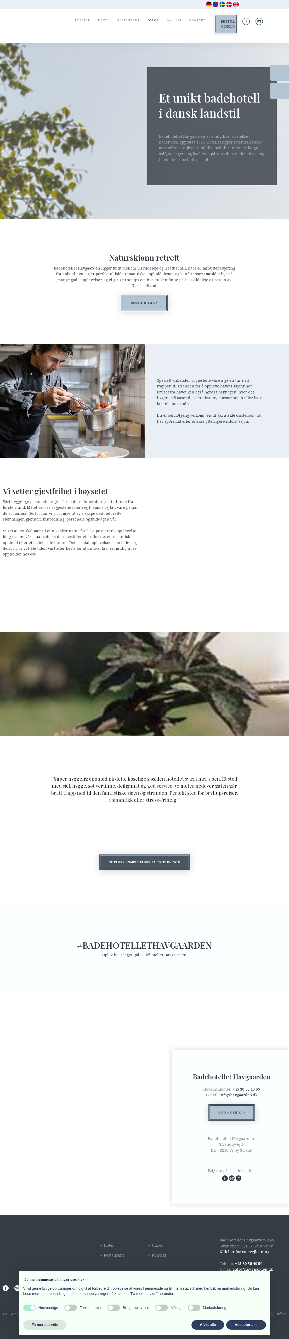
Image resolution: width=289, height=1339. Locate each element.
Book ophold (231, 1112)
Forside (82, 20)
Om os (153, 20)
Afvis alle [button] (208, 1325)
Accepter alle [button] (246, 1325)
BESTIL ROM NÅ (144, 303)
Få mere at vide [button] (45, 1325)
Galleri (174, 20)
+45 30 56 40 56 (246, 1089)
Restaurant (128, 20)
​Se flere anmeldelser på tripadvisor (144, 862)
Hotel (103, 20)
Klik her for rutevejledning (244, 1251)
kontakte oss (230, 415)
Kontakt (197, 20)
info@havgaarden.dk (238, 1094)
